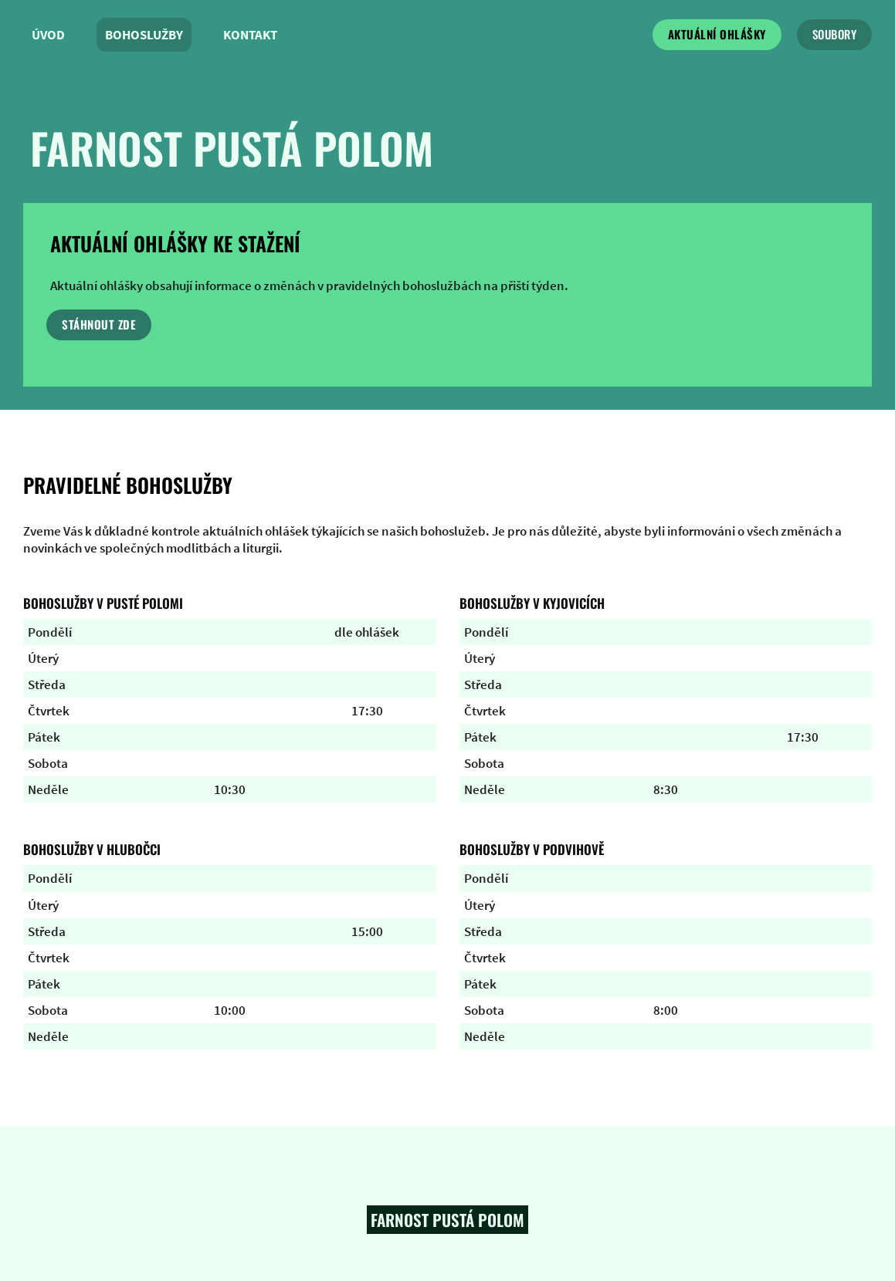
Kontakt (250, 34)
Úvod (48, 34)
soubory (834, 33)
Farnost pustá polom (447, 1220)
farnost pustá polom (231, 147)
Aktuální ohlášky (717, 33)
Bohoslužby (144, 34)
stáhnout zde (99, 324)
